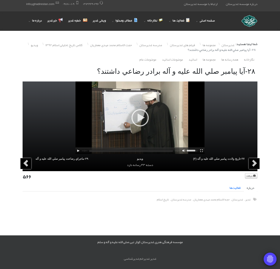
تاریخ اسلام (163, 199)
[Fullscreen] (201, 150)
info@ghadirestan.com (40, 4)
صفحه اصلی (207, 21)
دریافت (251, 176)
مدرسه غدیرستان (181, 199)
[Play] (78, 150)
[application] (140, 117)
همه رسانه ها (229, 59)
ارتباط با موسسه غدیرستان (200, 4)
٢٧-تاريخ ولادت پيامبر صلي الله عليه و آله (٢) (219, 158)
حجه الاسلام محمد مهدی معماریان (211, 199)
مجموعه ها (209, 59)
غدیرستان (237, 199)
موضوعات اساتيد (172, 59)
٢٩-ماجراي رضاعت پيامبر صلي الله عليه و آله (61, 158)
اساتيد (193, 59)
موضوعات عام (147, 59)
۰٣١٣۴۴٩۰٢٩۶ (91, 4)
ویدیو (140, 158)
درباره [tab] (250, 188)
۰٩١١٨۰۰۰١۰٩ (68, 4)
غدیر (248, 199)
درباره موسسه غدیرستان (241, 4)
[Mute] (184, 150)
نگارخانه (249, 59)
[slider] (131, 151)
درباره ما (37, 21)
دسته (149, 165)
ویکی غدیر (99, 21)
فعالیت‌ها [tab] (235, 188)
